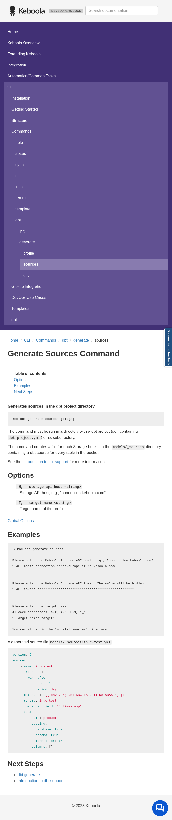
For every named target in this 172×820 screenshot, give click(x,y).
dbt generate (29, 775)
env (26, 275)
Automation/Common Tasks (31, 76)
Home (12, 32)
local (19, 187)
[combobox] (121, 10)
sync (19, 165)
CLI (10, 87)
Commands (21, 131)
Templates (20, 308)
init (21, 231)
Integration (16, 65)
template (22, 209)
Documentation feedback (168, 347)
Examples (22, 386)
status (20, 153)
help (19, 142)
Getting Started (24, 109)
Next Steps (23, 392)
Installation (20, 98)
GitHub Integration (27, 286)
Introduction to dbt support (41, 781)
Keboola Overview (23, 43)
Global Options (21, 521)
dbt (18, 220)
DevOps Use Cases (28, 297)
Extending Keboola (24, 54)
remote (21, 198)
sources (30, 264)
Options (20, 380)
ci (16, 176)
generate (27, 242)
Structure (19, 120)
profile (28, 253)
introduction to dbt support (45, 462)
